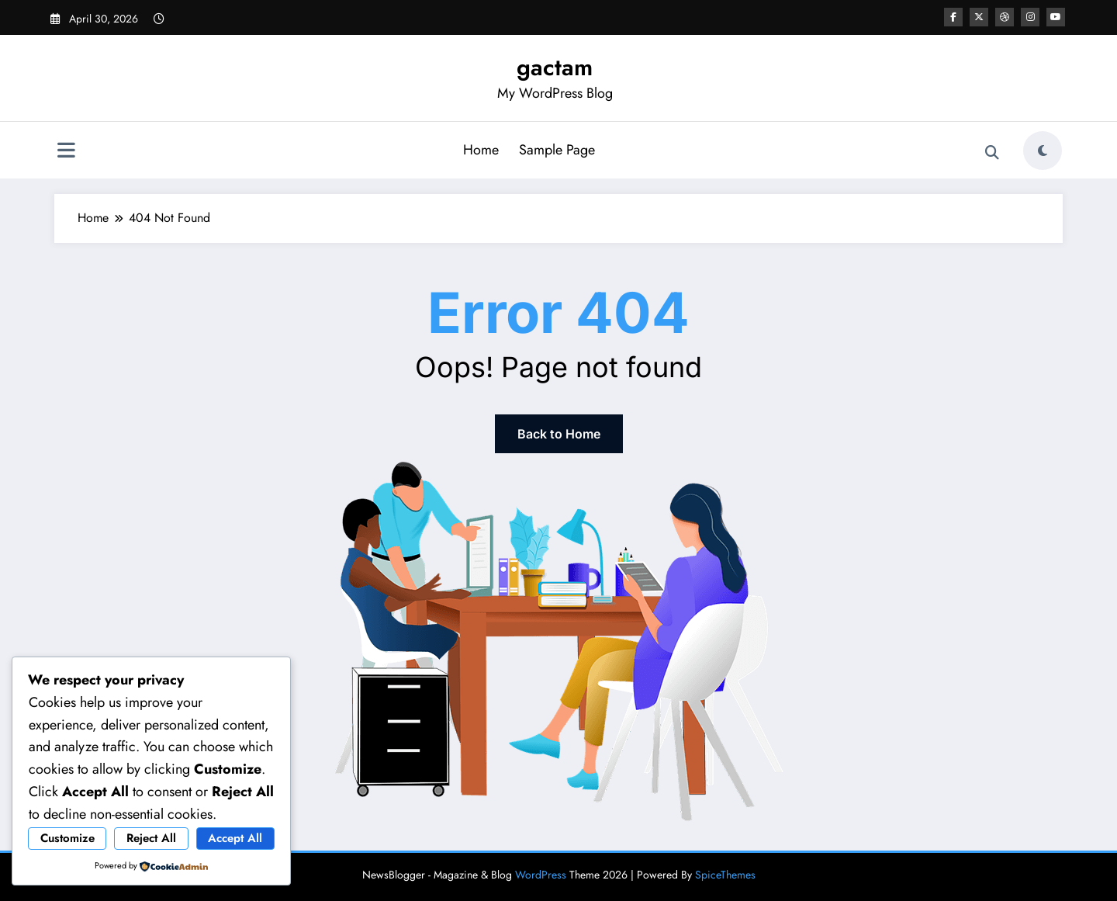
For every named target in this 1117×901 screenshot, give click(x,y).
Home (481, 150)
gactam (555, 67)
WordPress (540, 874)
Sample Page (557, 150)
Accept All (235, 838)
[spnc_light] (1042, 150)
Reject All (151, 838)
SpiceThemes (725, 874)
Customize (67, 838)
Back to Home (558, 434)
